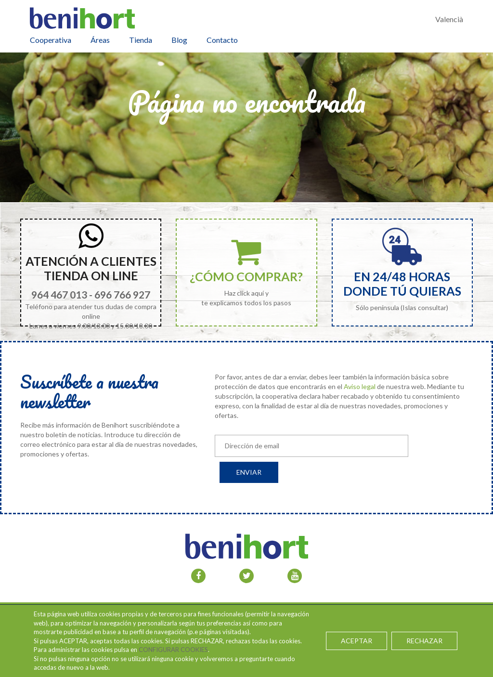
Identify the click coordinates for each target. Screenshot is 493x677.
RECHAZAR (424, 641)
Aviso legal (360, 386)
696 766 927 (122, 294)
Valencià (449, 19)
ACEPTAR (357, 641)
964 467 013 (59, 294)
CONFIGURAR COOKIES (173, 649)
